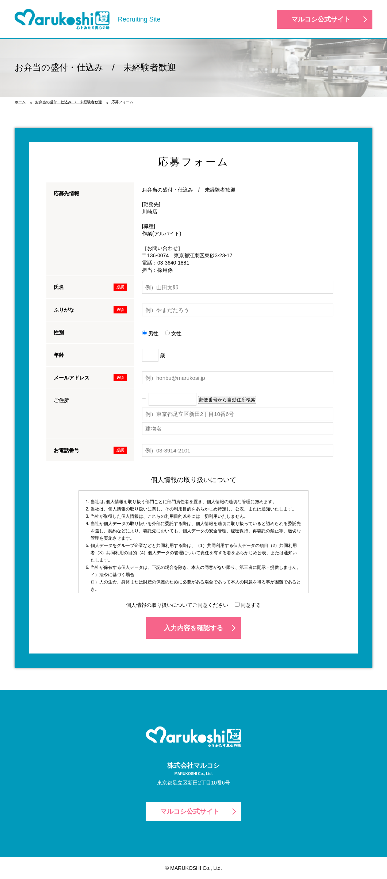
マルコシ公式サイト (320, 19)
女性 (173, 333)
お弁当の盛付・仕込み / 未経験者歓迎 (68, 102)
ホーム (20, 102)
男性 (150, 333)
